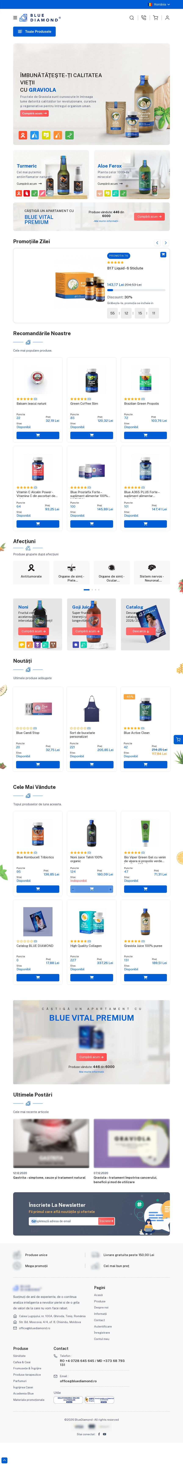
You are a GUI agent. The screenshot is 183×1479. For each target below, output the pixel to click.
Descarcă (141, 647)
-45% (129, 710)
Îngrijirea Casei (23, 1423)
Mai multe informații (91, 1105)
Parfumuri (20, 1417)
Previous (153, 241)
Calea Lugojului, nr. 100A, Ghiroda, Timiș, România (47, 1354)
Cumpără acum (38, 113)
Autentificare (103, 1362)
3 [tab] (96, 606)
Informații (101, 1350)
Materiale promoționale (30, 1436)
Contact (100, 1356)
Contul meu (102, 1375)
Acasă (98, 1331)
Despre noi (101, 1343)
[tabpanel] (31, 586)
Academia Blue (24, 1429)
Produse (100, 1337)
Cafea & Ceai (22, 1398)
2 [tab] (92, 606)
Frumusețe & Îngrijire (28, 1404)
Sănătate (19, 1392)
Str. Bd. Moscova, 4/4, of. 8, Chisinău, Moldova (52, 1362)
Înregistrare (102, 1369)
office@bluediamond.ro (36, 1368)
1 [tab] (86, 606)
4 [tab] (99, 606)
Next (165, 241)
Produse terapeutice (27, 1411)
